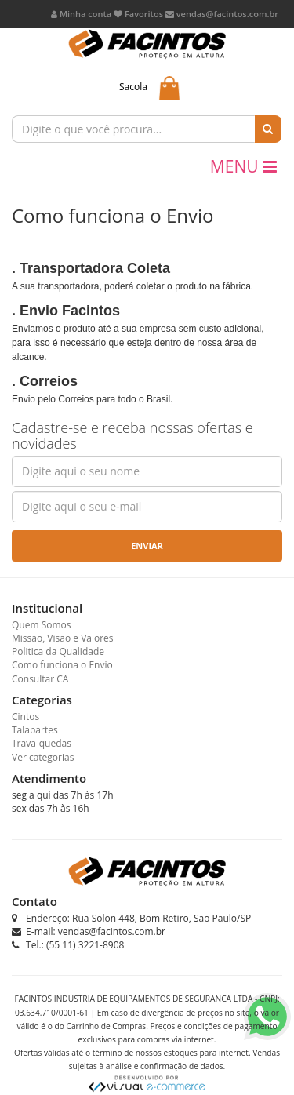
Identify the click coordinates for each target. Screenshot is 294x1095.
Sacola (133, 86)
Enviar (147, 545)
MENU (243, 166)
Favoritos (138, 14)
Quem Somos (41, 624)
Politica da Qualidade (58, 651)
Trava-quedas (41, 743)
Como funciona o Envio (62, 664)
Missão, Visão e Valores (63, 638)
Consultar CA (40, 679)
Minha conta (81, 14)
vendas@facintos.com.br (221, 14)
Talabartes (35, 730)
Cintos (25, 716)
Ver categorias (43, 757)
